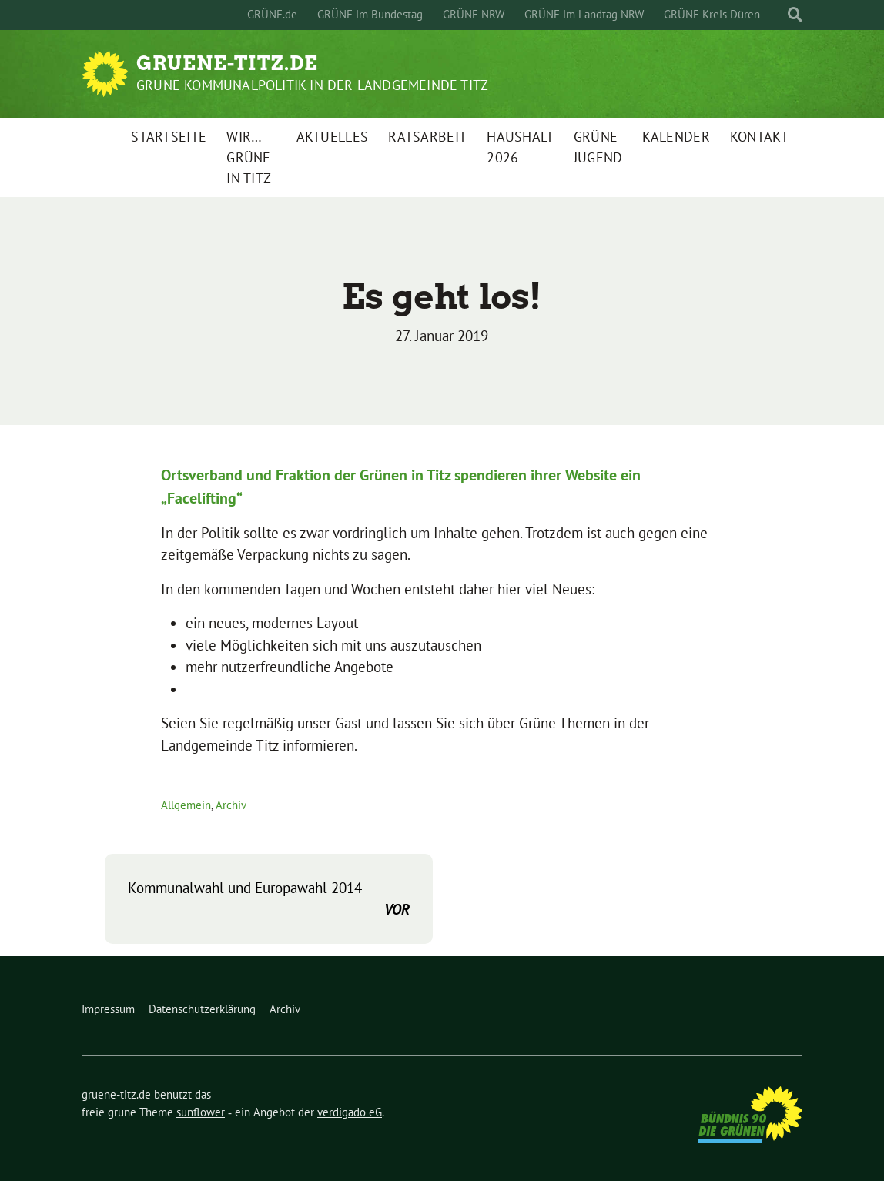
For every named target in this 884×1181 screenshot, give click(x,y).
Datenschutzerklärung (202, 1009)
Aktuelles (332, 137)
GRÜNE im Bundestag (370, 14)
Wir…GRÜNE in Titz (248, 157)
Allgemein (186, 805)
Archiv (231, 805)
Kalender (675, 137)
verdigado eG (349, 1112)
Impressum (108, 1009)
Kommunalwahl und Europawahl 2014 (269, 899)
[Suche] (781, 15)
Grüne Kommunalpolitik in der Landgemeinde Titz (312, 85)
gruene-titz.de (227, 63)
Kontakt (759, 137)
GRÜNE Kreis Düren (712, 14)
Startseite (168, 137)
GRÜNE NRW (473, 14)
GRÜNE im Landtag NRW (584, 14)
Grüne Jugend (598, 147)
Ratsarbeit (427, 137)
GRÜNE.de (272, 14)
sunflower (200, 1112)
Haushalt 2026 (520, 147)
